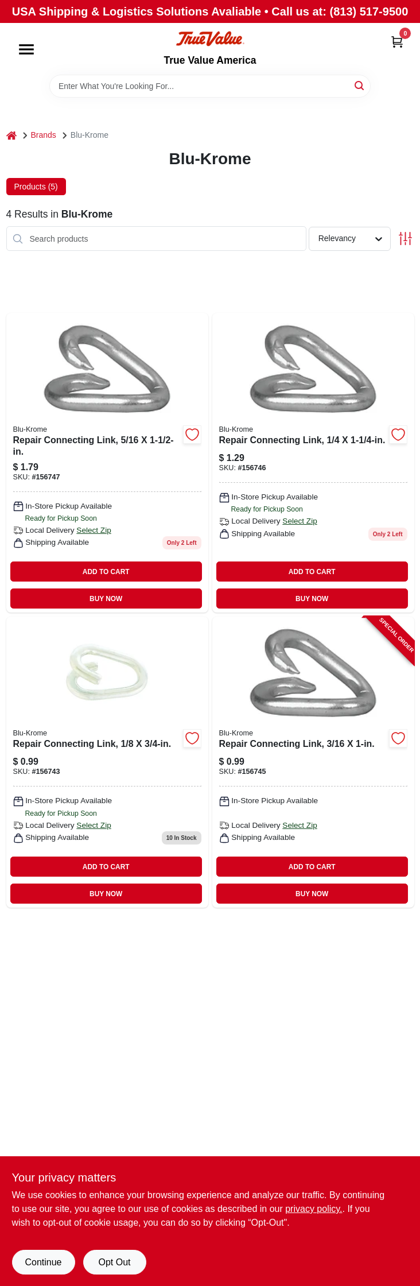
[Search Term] (210, 86)
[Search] (360, 85)
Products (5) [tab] (36, 186)
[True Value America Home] (210, 39)
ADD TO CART (106, 572)
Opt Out (114, 1262)
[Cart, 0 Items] (397, 42)
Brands (43, 135)
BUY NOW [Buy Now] (106, 599)
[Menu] (26, 49)
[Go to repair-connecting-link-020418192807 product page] (107, 762)
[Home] (11, 135)
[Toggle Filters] (405, 238)
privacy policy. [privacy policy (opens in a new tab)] (313, 1209)
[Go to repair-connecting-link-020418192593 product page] (313, 463)
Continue (43, 1262)
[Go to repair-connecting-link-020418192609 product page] (107, 463)
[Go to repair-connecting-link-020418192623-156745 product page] (313, 762)
